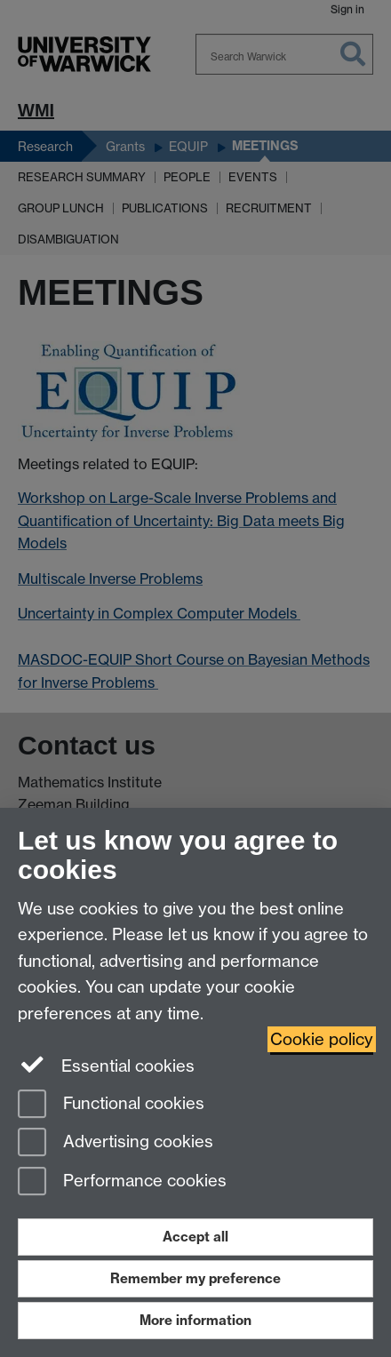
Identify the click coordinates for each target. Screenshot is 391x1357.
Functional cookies (111, 1105)
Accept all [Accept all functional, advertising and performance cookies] (195, 1236)
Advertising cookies (115, 1143)
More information (195, 1320)
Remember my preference (195, 1278)
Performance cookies (122, 1182)
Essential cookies (106, 1064)
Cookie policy (321, 1039)
